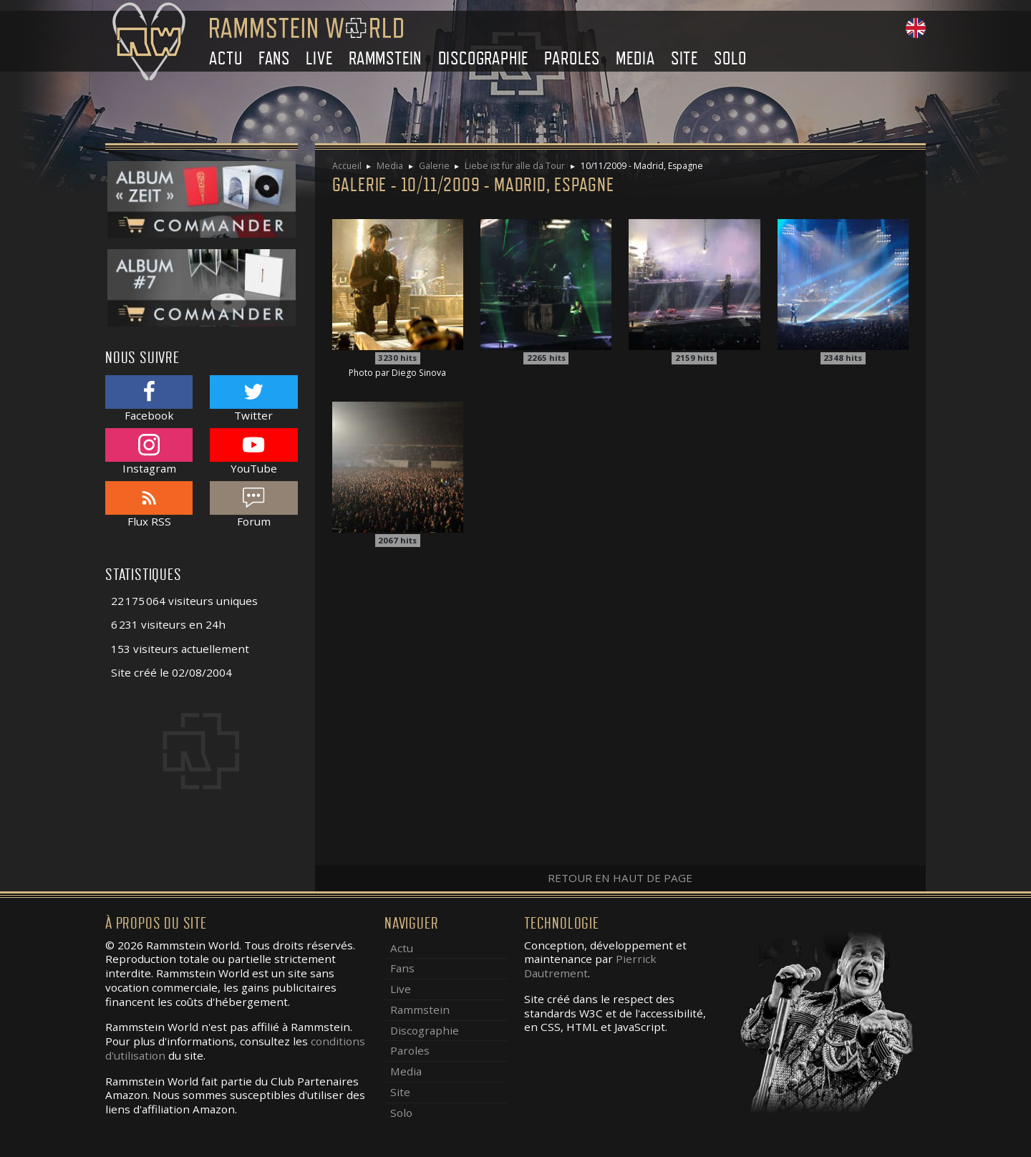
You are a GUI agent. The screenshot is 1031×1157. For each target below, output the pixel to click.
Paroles (572, 58)
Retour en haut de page (620, 878)
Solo (730, 58)
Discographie (483, 58)
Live (319, 58)
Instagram (149, 451)
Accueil (347, 166)
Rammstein (385, 58)
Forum (253, 504)
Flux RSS (149, 504)
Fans (274, 58)
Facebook (149, 398)
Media (635, 58)
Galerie (434, 166)
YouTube (253, 451)
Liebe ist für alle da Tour (515, 166)
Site (684, 58)
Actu (225, 58)
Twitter (253, 398)
